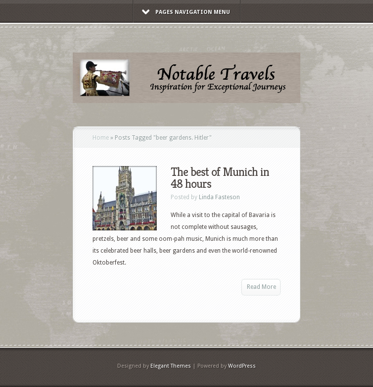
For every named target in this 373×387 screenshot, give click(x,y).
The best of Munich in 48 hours (220, 178)
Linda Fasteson (219, 197)
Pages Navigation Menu (186, 12)
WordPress (242, 366)
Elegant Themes (170, 366)
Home (101, 137)
